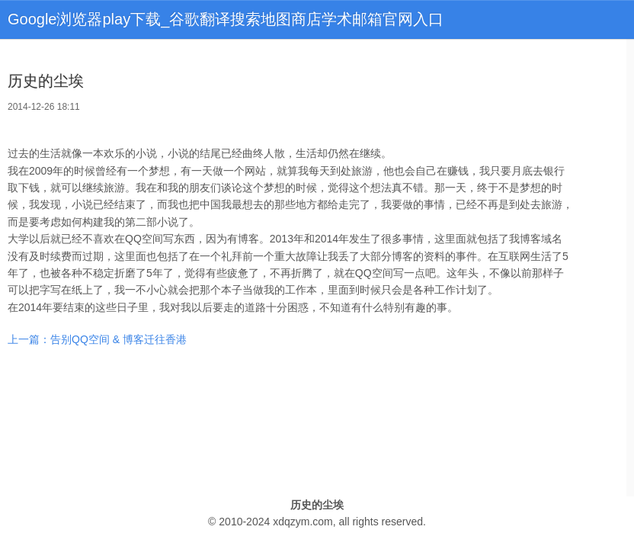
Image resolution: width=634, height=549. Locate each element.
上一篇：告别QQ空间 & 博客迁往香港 (97, 339)
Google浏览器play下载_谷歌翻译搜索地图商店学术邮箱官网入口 (225, 19)
